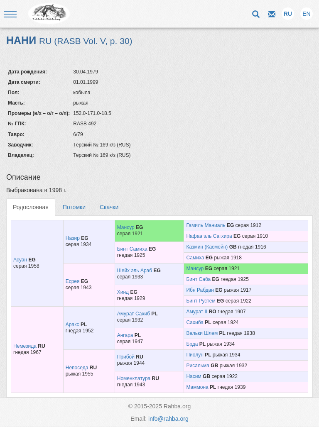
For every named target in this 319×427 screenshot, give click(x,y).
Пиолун (194, 355)
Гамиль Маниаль (205, 225)
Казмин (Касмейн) (207, 247)
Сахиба (194, 322)
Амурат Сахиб (133, 314)
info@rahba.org (168, 418)
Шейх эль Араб (134, 270)
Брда (192, 344)
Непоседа (77, 368)
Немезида (25, 346)
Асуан (20, 260)
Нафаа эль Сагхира (209, 236)
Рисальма (197, 365)
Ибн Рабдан (199, 290)
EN (306, 13)
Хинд (123, 292)
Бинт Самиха (132, 249)
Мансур (126, 227)
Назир (73, 238)
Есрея (73, 281)
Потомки (74, 207)
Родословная (31, 207)
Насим (193, 376)
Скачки (109, 207)
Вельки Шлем (202, 333)
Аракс (72, 324)
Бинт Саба (198, 279)
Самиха (195, 258)
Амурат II (196, 312)
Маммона (197, 387)
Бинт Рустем (200, 301)
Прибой (126, 357)
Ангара (125, 335)
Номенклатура (134, 378)
